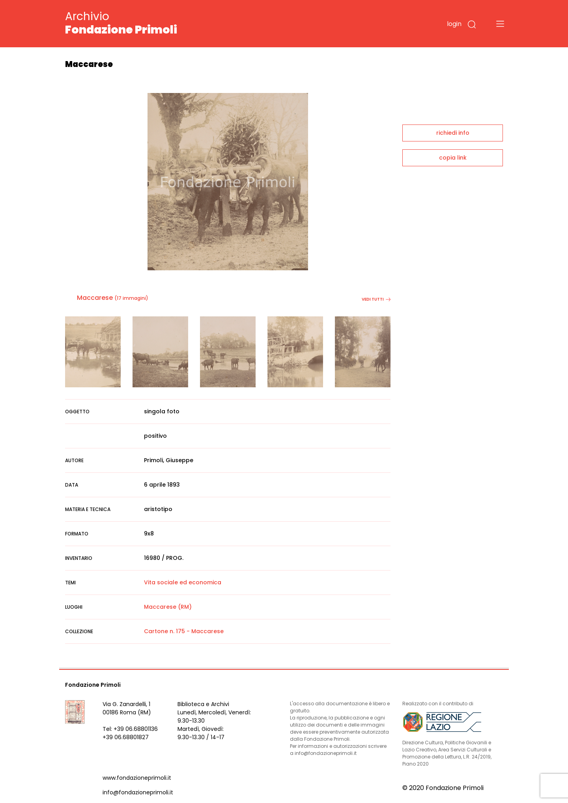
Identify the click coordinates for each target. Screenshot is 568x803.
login (454, 23)
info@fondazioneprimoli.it (138, 792)
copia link (453, 158)
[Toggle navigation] (500, 24)
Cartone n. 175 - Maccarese (184, 631)
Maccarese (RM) (168, 607)
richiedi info (452, 133)
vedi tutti (376, 299)
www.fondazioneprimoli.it (137, 778)
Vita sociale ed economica (182, 582)
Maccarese (95, 297)
